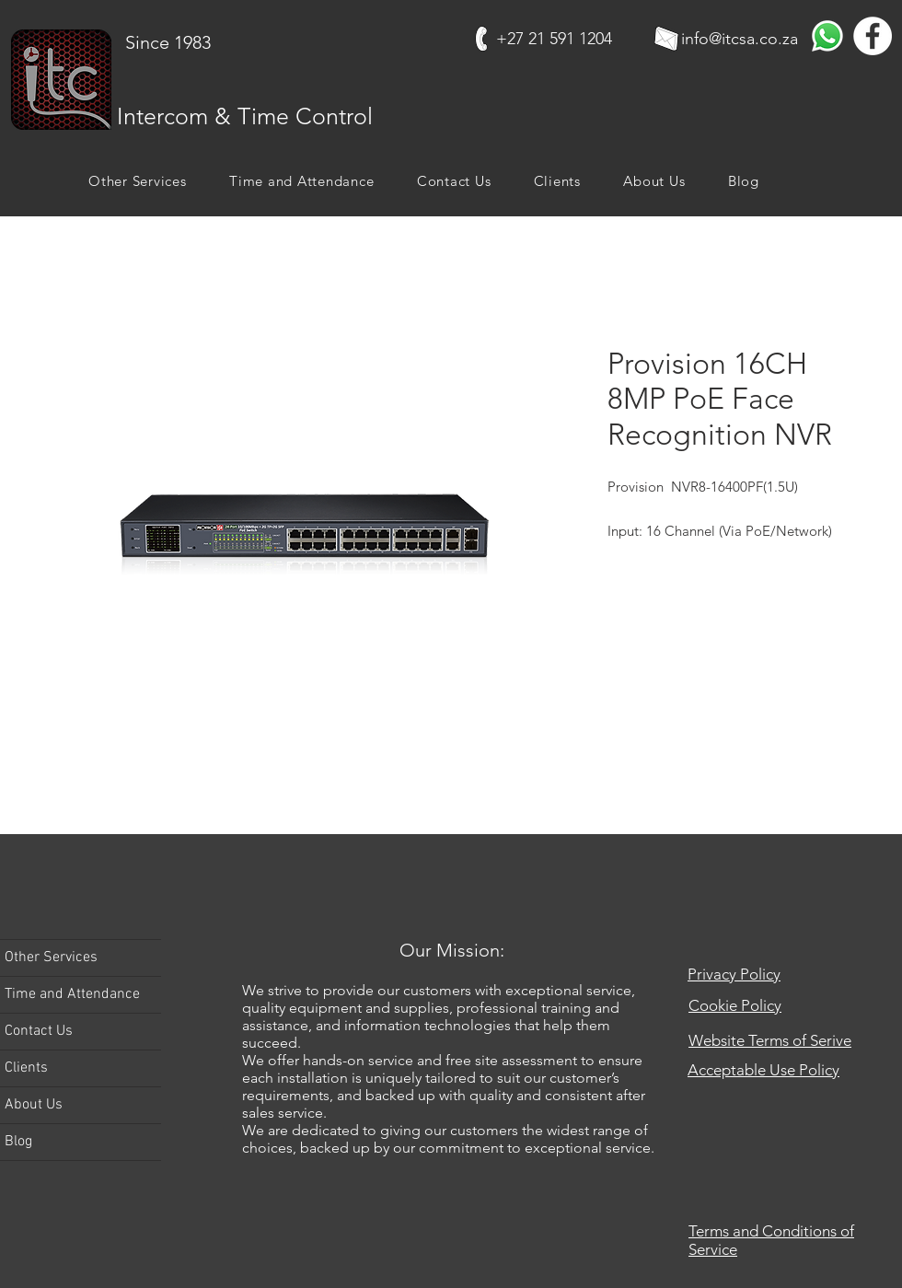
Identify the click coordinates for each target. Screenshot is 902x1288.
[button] (137, 181)
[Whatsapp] (827, 36)
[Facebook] (872, 36)
